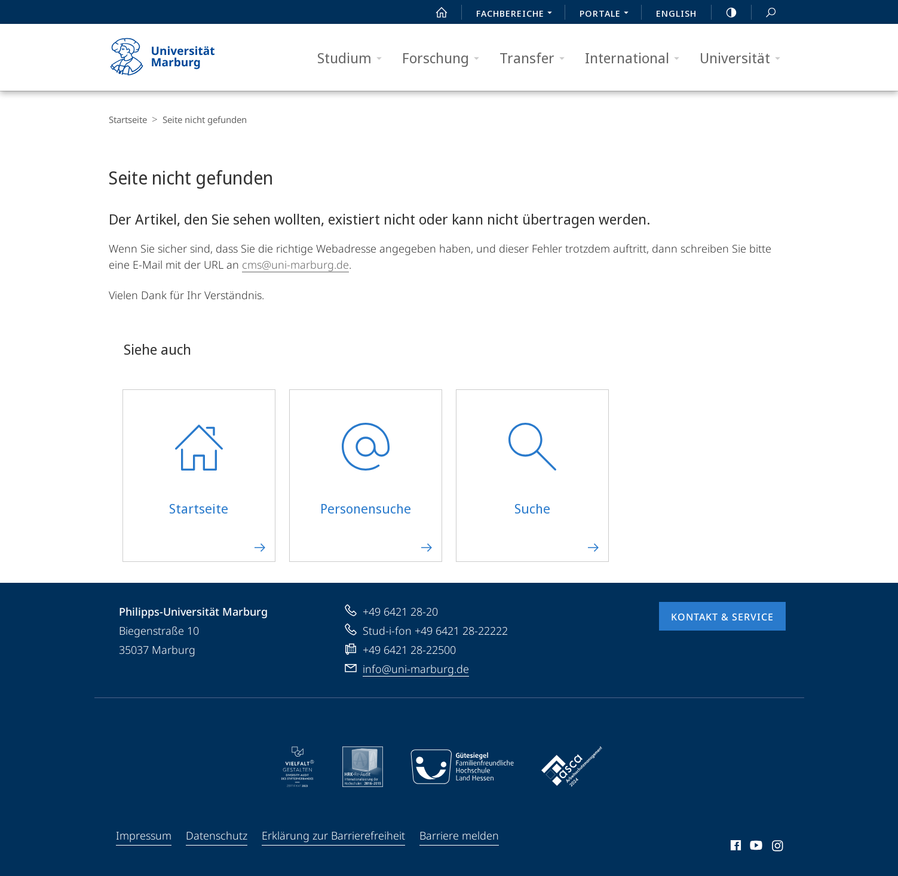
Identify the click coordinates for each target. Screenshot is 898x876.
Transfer (535, 58)
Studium (353, 58)
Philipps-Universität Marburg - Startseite (173, 57)
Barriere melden (459, 835)
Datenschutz (216, 835)
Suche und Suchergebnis (764, 13)
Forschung (444, 58)
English (676, 13)
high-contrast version (725, 12)
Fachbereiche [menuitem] (517, 14)
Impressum (143, 835)
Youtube (754, 847)
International (636, 58)
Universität (744, 58)
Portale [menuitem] (607, 14)
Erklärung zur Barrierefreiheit (333, 835)
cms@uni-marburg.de (295, 264)
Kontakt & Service (722, 616)
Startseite (128, 119)
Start (435, 12)
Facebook (734, 847)
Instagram (778, 847)
